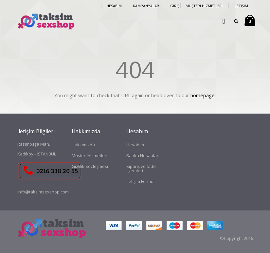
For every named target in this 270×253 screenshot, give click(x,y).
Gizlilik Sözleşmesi (90, 166)
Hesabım (114, 5)
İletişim (241, 5)
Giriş (174, 5)
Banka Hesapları (142, 155)
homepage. (203, 95)
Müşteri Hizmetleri (204, 5)
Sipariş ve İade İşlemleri (141, 168)
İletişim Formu (139, 181)
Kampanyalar (146, 5)
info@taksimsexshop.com (43, 192)
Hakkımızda (83, 145)
